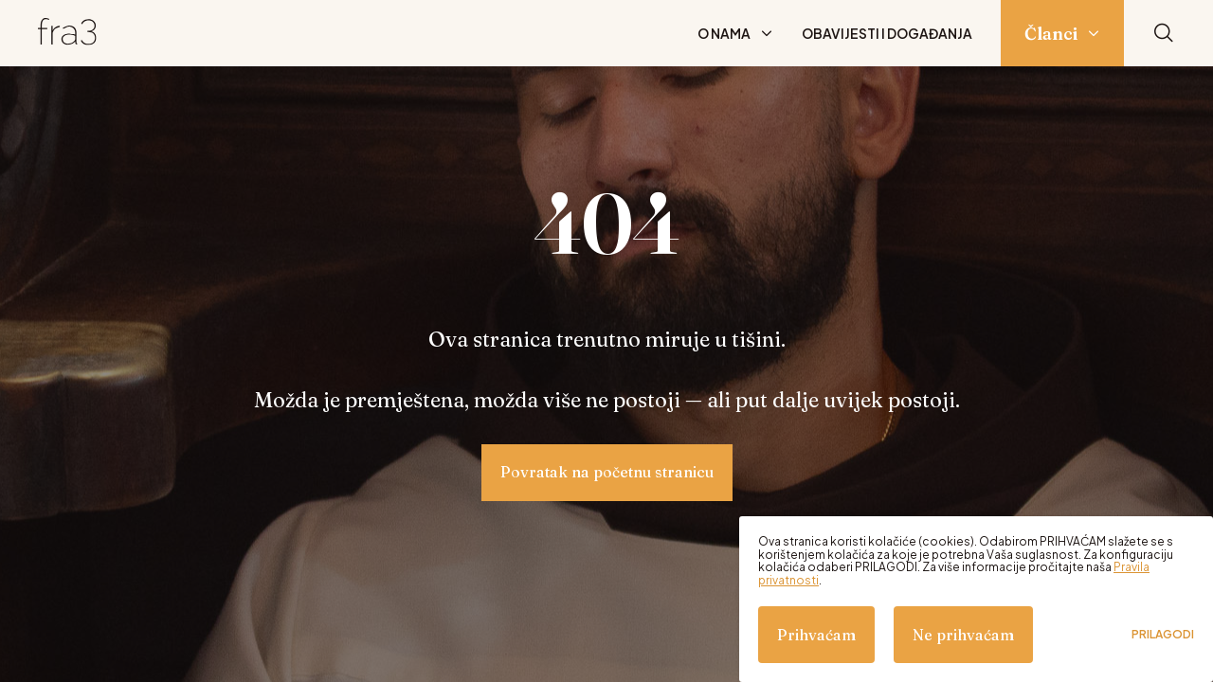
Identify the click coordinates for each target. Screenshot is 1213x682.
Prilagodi (1163, 634)
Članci (1050, 34)
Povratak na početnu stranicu (607, 471)
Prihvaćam (816, 634)
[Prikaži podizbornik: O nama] (766, 33)
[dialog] (976, 599)
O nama (724, 33)
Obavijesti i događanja (887, 33)
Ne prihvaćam (963, 634)
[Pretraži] (1163, 33)
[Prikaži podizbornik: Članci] (1093, 33)
